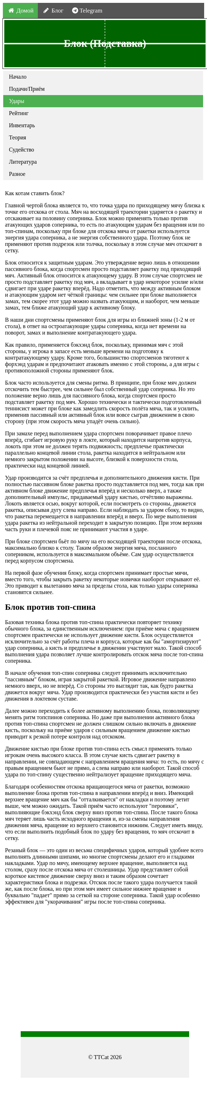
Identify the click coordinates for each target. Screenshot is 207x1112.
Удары (16, 101)
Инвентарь (22, 125)
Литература (23, 162)
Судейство (21, 150)
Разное (17, 174)
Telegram (87, 10)
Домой (20, 10)
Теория (17, 137)
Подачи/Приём (27, 89)
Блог (53, 10)
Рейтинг (19, 113)
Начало (17, 77)
